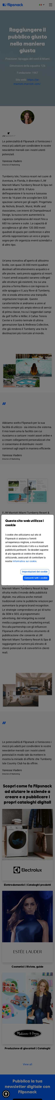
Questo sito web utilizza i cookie (27, 525)
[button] (6, 1094)
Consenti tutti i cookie (36, 577)
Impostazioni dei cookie (35, 571)
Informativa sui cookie (24, 561)
